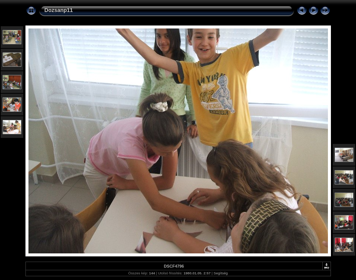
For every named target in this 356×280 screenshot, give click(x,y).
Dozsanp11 (59, 10)
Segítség (221, 273)
